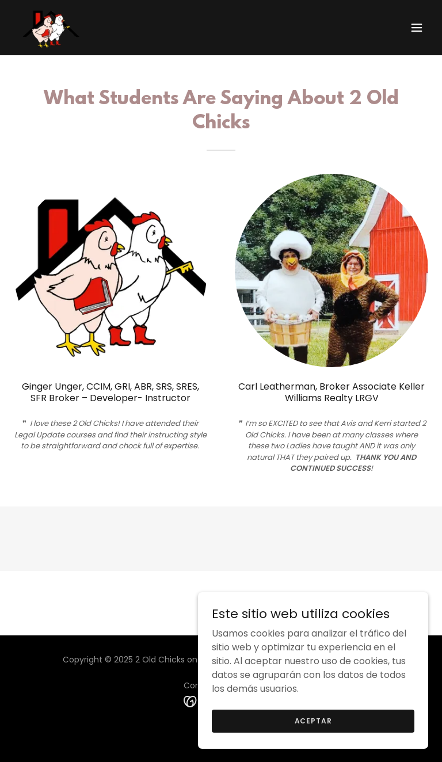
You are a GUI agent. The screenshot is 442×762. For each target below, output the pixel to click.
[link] (50, 28)
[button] (416, 27)
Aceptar (313, 720)
